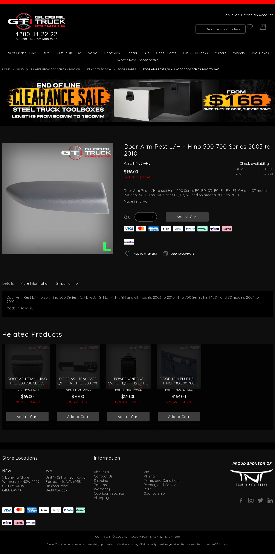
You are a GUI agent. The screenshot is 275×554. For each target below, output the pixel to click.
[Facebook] (241, 500)
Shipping (101, 480)
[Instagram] (251, 500)
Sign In (228, 15)
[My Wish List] (250, 27)
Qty (127, 217)
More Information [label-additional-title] (35, 283)
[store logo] (37, 27)
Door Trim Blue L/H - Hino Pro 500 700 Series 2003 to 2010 (179, 397)
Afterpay (101, 497)
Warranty (102, 489)
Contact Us (103, 476)
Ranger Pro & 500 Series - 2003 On (55, 69)
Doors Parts (127, 69)
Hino (20, 69)
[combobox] (212, 27)
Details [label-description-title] (8, 283)
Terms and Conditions (162, 480)
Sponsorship (154, 493)
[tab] (8, 283)
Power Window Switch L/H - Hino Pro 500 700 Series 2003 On (128, 397)
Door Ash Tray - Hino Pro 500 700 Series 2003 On (27, 397)
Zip (146, 471)
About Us (101, 471)
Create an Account (257, 15)
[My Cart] (263, 27)
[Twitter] (260, 500)
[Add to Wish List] (140, 253)
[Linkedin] (270, 500)
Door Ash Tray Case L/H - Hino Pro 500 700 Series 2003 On (77, 397)
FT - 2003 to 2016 (99, 69)
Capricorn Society (109, 493)
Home (6, 69)
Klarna (149, 476)
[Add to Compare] (178, 253)
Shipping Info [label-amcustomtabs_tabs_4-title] (67, 283)
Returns (100, 484)
